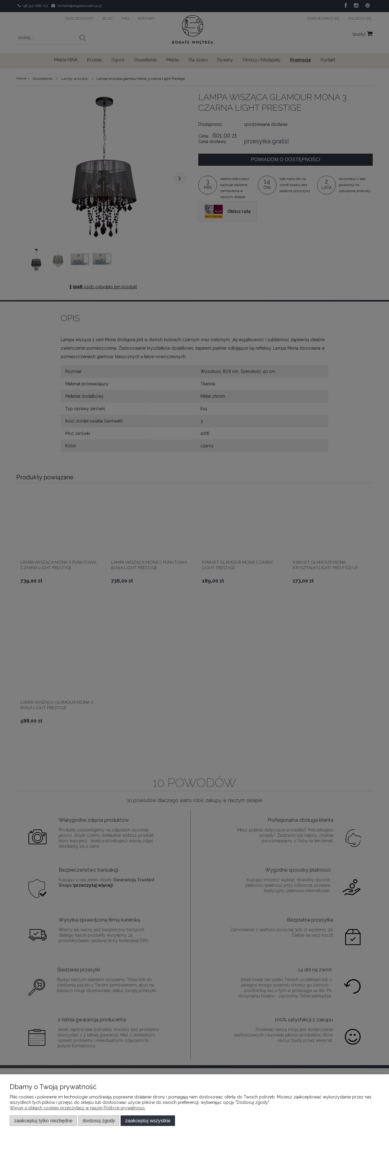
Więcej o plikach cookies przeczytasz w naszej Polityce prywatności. (77, 1107)
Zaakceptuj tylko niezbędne (43, 1120)
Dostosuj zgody (99, 1120)
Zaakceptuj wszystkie (147, 1120)
